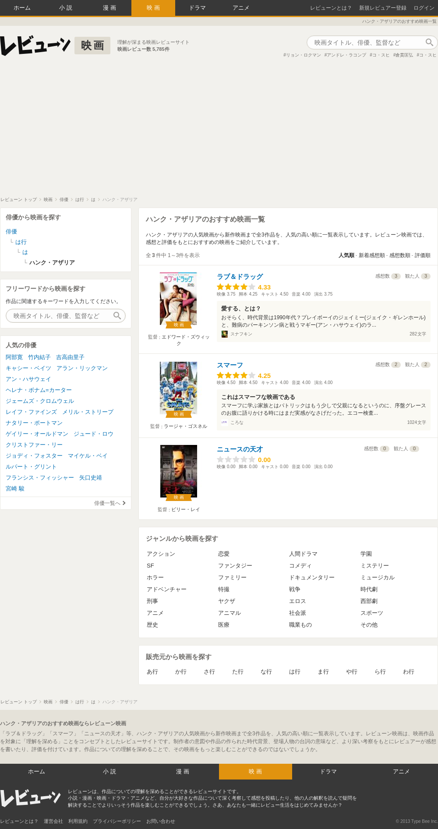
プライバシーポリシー (117, 821)
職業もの (300, 624)
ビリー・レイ (185, 509)
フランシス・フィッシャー (40, 477)
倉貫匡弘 (404, 55)
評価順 (423, 255)
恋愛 (224, 553)
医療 (224, 624)
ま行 (323, 671)
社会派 (297, 613)
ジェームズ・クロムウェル (40, 401)
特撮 (224, 589)
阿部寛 (14, 357)
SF (150, 565)
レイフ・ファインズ (31, 412)
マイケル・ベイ (88, 455)
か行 (181, 671)
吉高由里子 (70, 357)
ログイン (423, 8)
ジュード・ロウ (93, 433)
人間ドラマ (303, 553)
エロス (297, 601)
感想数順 (399, 255)
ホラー (155, 577)
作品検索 (429, 42)
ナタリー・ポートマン (34, 423)
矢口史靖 (90, 477)
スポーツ (371, 613)
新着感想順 (372, 255)
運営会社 (53, 821)
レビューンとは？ (331, 8)
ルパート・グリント (31, 466)
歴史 (152, 624)
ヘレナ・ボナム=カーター (39, 390)
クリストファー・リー (34, 444)
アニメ (241, 7)
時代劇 (369, 589)
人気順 (346, 255)
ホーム (22, 7)
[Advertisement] (219, 131)
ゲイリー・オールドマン (37, 433)
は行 (294, 671)
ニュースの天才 (240, 449)
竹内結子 (39, 357)
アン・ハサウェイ (28, 379)
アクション (161, 553)
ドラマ (197, 7)
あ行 (152, 671)
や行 (351, 671)
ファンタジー (235, 565)
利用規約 (78, 821)
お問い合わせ (160, 821)
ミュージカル (377, 577)
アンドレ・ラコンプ (346, 55)
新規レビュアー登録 (382, 8)
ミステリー (374, 565)
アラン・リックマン (82, 368)
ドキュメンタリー (312, 577)
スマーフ (230, 365)
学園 (366, 553)
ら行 (380, 671)
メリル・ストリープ (87, 412)
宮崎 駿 (15, 488)
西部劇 (369, 601)
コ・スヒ (381, 55)
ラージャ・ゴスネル (185, 426)
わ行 (408, 671)
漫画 (110, 7)
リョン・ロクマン (303, 55)
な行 (266, 671)
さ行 (209, 671)
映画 (154, 7)
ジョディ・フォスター (34, 455)
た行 (238, 671)
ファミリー (232, 577)
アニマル (229, 613)
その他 (369, 624)
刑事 (152, 601)
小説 (66, 7)
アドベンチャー (167, 589)
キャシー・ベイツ (28, 368)
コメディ (300, 565)
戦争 (294, 589)
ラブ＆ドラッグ (240, 276)
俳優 (11, 231)
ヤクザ (226, 601)
